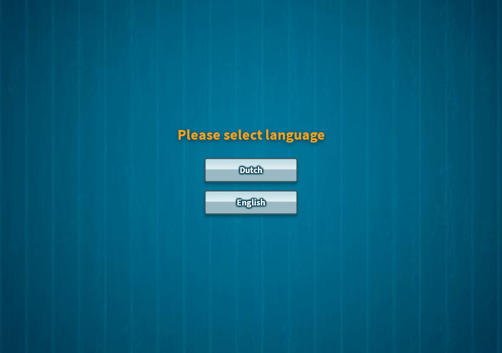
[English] (251, 205)
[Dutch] (251, 172)
